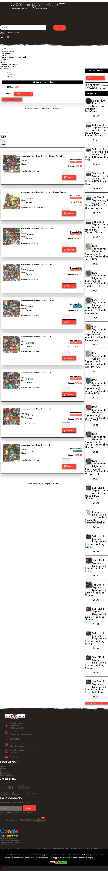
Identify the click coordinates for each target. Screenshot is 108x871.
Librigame (5, 54)
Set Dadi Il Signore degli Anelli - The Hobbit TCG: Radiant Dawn (96, 130)
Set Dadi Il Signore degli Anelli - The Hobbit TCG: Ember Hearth (96, 179)
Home (3, 48)
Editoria (4, 55)
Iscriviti (29, 808)
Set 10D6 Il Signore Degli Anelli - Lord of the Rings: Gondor (96, 614)
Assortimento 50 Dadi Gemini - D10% (37, 300)
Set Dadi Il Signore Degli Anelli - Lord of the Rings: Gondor (96, 590)
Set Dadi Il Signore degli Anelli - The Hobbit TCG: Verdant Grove (96, 227)
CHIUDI (54, 866)
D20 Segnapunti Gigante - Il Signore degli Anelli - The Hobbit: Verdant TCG (96, 468)
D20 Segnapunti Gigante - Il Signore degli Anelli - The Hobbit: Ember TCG (96, 414)
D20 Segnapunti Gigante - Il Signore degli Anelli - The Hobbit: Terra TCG (96, 253)
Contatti (3, 766)
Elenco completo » (94, 703)
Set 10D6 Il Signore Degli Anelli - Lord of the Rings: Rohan (96, 566)
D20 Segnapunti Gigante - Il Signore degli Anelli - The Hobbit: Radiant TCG (96, 360)
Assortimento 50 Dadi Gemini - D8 (36, 373)
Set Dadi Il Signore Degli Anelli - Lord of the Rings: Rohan (96, 541)
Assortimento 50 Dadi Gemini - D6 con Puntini (41, 156)
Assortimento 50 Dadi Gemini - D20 (37, 228)
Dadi (3, 61)
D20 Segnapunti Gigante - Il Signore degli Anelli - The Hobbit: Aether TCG (96, 387)
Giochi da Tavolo (8, 50)
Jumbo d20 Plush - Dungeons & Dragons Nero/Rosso (96, 106)
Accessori (5, 63)
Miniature (5, 59)
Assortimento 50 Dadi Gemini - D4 (36, 445)
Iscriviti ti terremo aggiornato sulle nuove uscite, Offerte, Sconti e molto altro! (17, 813)
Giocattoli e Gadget (9, 65)
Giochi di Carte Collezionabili (13, 57)
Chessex (29, 166)
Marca (9, 94)
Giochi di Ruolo (7, 52)
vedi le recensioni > (7, 845)
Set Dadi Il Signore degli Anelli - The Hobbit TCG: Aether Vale (96, 154)
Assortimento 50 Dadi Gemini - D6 (36, 409)
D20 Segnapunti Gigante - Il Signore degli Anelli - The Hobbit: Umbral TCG (96, 441)
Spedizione (4, 771)
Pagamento (4, 773)
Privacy (99, 858)
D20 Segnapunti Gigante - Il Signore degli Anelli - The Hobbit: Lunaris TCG (96, 306)
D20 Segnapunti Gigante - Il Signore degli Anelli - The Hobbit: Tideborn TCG (96, 280)
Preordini (92, 93)
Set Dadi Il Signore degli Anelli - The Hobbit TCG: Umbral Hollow (96, 203)
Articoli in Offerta (9, 66)
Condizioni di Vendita (8, 775)
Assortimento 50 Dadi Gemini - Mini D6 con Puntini (43, 192)
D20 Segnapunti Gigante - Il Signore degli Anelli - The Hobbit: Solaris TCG (96, 333)
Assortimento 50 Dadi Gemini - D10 (36, 337)
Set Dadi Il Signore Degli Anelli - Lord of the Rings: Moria (96, 638)
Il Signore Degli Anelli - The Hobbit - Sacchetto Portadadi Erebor (96, 517)
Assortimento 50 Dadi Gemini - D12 (36, 264)
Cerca (10, 87)
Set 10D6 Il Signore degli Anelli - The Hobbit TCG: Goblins (96, 493)
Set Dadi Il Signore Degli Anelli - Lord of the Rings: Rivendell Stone (96, 687)
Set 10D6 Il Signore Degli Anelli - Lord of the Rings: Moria (96, 662)
